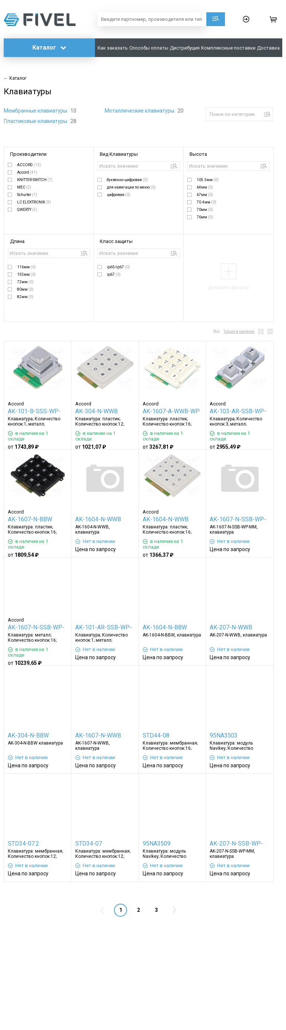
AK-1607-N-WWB (98, 735)
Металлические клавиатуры (140, 111)
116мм (26, 267)
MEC (24, 187)
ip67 (114, 274)
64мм (205, 187)
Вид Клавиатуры (119, 154)
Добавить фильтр (228, 287)
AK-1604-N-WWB (98, 519)
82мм (25, 297)
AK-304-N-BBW (28, 735)
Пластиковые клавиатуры (36, 121)
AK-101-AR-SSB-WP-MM (103, 628)
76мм (205, 217)
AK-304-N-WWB (96, 411)
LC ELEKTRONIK (34, 202)
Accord (27, 172)
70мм (205, 210)
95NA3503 (224, 735)
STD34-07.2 (23, 843)
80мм (25, 289)
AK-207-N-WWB (231, 627)
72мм (25, 282)
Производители (28, 154)
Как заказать (113, 48)
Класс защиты (116, 241)
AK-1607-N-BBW (30, 519)
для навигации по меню (131, 187)
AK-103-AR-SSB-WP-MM (238, 412)
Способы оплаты (148, 48)
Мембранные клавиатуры (36, 111)
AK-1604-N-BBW (165, 627)
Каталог (49, 47)
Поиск (215, 19)
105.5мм (208, 180)
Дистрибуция (185, 48)
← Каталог (15, 78)
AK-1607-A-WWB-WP (171, 411)
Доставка (268, 48)
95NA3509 (157, 843)
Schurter (27, 195)
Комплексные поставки (228, 48)
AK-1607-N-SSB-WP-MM (238, 520)
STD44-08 (156, 735)
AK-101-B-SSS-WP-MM (34, 412)
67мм (205, 195)
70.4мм (206, 202)
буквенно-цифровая (127, 180)
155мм (26, 274)
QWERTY (27, 210)
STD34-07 (88, 843)
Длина (17, 241)
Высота (198, 154)
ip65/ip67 (118, 267)
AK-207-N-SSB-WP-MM (236, 844)
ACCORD (29, 165)
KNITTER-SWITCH (35, 180)
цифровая (118, 195)
